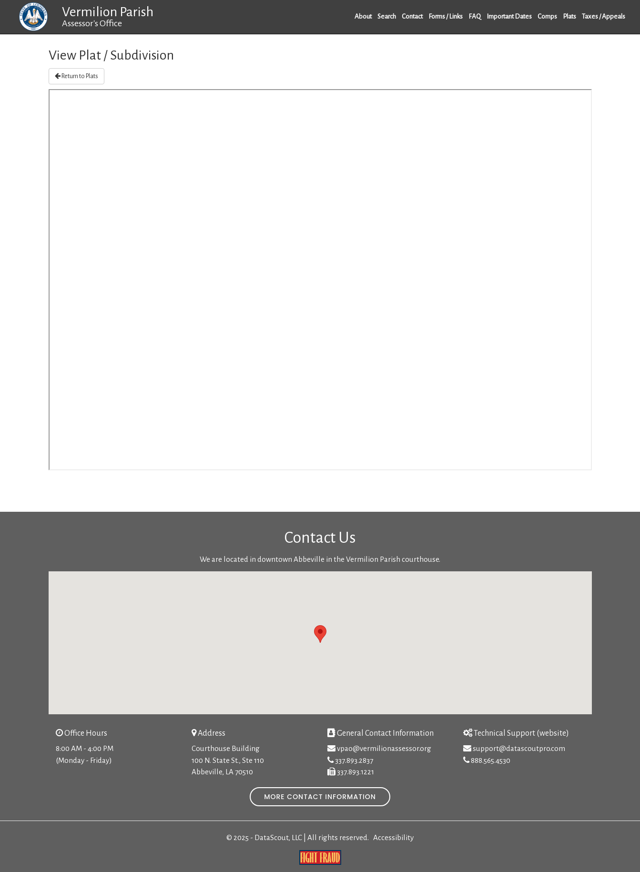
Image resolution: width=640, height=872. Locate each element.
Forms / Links (445, 16)
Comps (547, 16)
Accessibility (393, 837)
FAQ (474, 16)
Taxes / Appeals (603, 16)
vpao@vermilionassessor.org (384, 748)
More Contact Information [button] (320, 796)
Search (386, 16)
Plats (569, 16)
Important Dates (509, 16)
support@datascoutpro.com (519, 748)
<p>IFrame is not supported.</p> (320, 279)
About (363, 16)
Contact (412, 16)
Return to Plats (76, 76)
